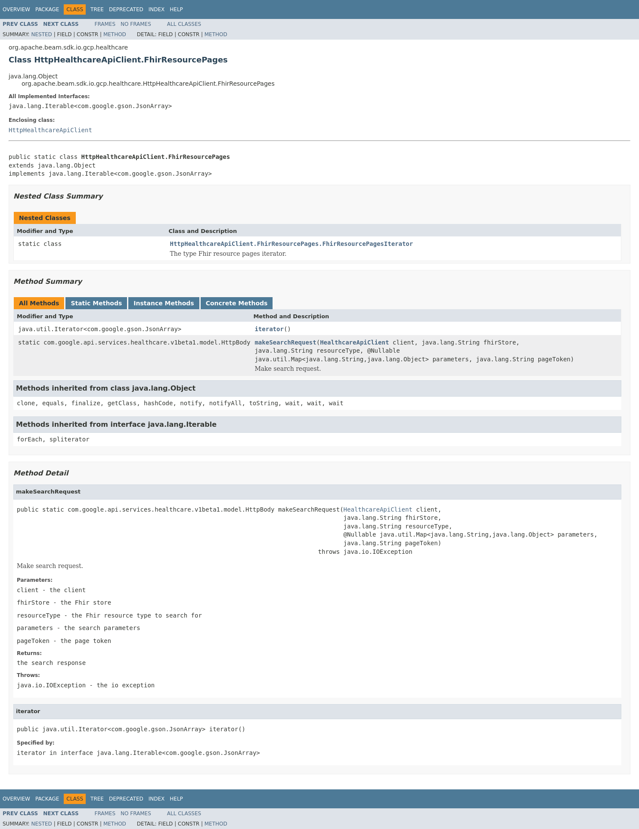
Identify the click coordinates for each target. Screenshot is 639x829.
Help (176, 9)
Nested (41, 34)
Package (47, 9)
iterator (268, 329)
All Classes (184, 24)
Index (157, 9)
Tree (97, 9)
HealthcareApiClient (354, 342)
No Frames (136, 24)
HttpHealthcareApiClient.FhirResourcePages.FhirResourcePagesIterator (291, 243)
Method (114, 34)
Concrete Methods (237, 303)
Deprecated (126, 9)
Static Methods (96, 303)
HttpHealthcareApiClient (50, 130)
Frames (105, 24)
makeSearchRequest (285, 342)
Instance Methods (163, 303)
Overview (16, 9)
